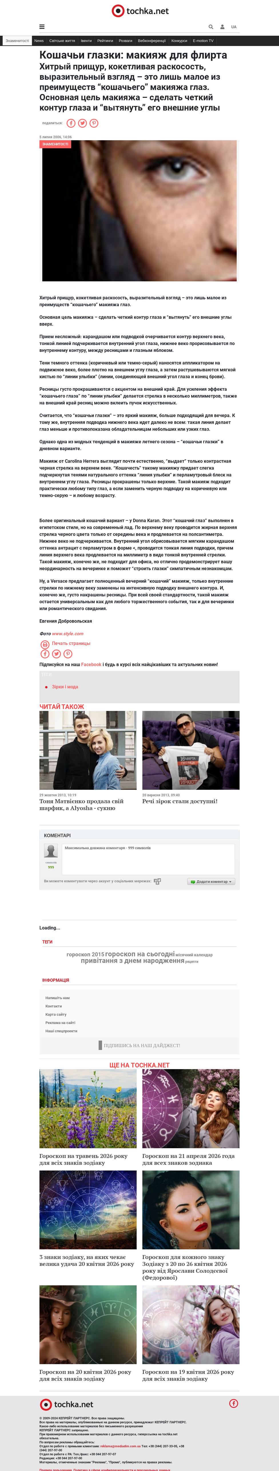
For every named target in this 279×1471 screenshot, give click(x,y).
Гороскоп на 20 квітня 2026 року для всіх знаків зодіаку (85, 1375)
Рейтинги (105, 41)
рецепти (191, 962)
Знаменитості (17, 41)
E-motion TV (203, 41)
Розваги (125, 41)
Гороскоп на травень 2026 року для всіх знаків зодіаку (83, 1159)
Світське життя (62, 41)
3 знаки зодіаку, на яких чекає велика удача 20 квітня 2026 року (86, 1260)
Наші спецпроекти (61, 1031)
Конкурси (179, 41)
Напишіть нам (57, 998)
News (39, 41)
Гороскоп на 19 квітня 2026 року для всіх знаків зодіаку (188, 1375)
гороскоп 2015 (85, 954)
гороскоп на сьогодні (140, 954)
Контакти (53, 1006)
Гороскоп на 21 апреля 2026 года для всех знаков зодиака (188, 1159)
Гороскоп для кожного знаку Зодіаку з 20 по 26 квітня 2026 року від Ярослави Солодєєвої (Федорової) (185, 1267)
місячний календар (194, 955)
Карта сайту (56, 1014)
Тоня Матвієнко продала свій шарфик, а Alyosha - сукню (81, 804)
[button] (222, 26)
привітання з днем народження (132, 960)
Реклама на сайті (60, 1023)
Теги (48, 942)
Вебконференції (152, 41)
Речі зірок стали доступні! (180, 801)
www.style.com (67, 633)
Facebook (91, 664)
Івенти (86, 41)
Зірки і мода (65, 687)
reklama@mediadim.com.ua (120, 1446)
